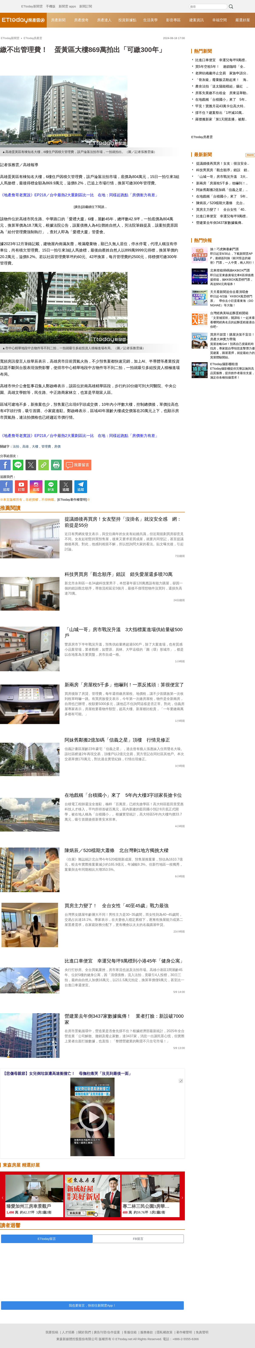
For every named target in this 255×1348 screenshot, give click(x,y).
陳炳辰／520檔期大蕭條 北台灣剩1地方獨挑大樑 (117, 850)
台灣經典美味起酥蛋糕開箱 (229, 313)
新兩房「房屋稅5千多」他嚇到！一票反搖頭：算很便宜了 (124, 684)
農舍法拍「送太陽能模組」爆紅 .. (221, 86)
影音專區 (173, 20)
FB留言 (138, 1239)
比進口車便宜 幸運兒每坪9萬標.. (221, 60)
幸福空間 (219, 20)
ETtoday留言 (47, 1239)
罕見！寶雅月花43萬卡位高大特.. (220, 106)
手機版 (50, 2)
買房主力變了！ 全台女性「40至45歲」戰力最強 (117, 905)
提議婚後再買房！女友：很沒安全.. (222, 163)
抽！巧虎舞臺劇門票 (224, 249)
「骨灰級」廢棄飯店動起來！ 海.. (221, 80)
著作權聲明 (184, 1332)
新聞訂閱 (85, 2)
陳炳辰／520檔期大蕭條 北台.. (220, 203)
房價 (57, 446)
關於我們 (84, 1332)
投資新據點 (127, 20)
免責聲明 (202, 1332)
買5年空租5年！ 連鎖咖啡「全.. (220, 66)
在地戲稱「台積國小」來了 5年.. (221, 99)
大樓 (35, 446)
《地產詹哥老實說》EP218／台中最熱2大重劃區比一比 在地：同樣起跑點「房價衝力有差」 (79, 195)
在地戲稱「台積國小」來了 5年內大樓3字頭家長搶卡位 (123, 795)
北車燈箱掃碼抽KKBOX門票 (230, 270)
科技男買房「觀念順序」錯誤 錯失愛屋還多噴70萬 (119, 574)
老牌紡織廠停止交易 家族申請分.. (221, 73)
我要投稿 (51, 1332)
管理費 (46, 446)
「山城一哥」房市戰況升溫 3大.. (222, 176)
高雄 (25, 446)
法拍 (16, 446)
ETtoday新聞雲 (32, 2)
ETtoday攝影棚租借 (224, 364)
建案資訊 (196, 20)
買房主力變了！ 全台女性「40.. (221, 209)
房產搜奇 (81, 20)
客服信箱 (130, 1332)
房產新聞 (58, 20)
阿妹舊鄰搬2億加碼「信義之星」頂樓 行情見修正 (117, 740)
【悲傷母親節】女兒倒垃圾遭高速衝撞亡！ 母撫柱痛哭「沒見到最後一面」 (67, 1073)
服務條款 (146, 1332)
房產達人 (104, 20)
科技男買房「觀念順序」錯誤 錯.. (222, 170)
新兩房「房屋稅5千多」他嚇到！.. (222, 183)
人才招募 (68, 1332)
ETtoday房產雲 (23, 20)
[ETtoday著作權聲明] (72, 499)
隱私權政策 (165, 1332)
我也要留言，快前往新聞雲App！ (92, 1305)
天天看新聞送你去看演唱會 (229, 292)
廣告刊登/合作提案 (107, 1332)
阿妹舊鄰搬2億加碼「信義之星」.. (222, 190)
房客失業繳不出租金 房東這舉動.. (221, 93)
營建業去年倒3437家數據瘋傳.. (219, 223)
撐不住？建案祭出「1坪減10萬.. (219, 112)
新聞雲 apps (67, 2)
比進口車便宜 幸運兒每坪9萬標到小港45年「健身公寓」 (125, 961)
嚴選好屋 (242, 20)
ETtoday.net (123, 1339)
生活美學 (150, 20)
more (250, 155)
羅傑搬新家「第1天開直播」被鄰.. (221, 119)
